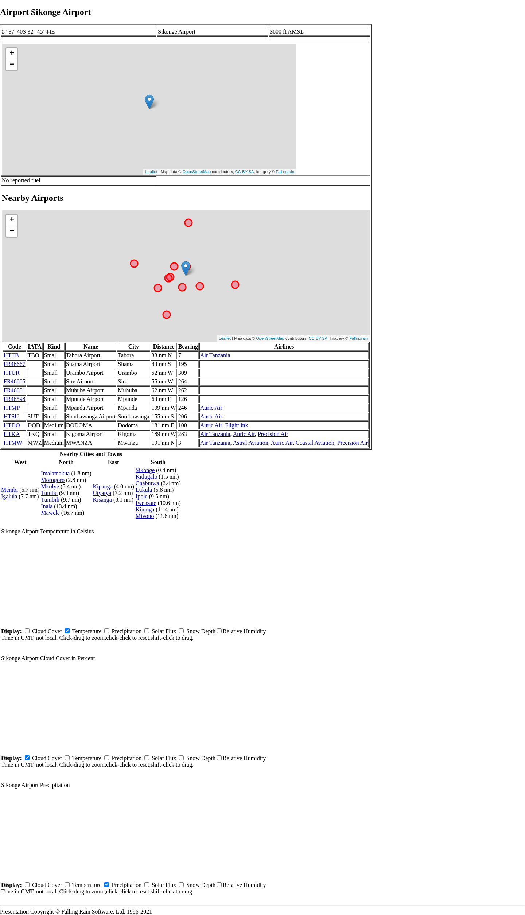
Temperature (87, 631)
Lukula (144, 490)
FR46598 (15, 399)
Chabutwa (147, 483)
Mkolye (50, 486)
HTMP (12, 408)
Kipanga (103, 486)
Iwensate (146, 503)
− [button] (11, 64)
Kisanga (102, 500)
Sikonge (145, 470)
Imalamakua (55, 473)
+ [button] (11, 53)
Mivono (145, 516)
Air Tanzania (215, 355)
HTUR (12, 373)
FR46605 (15, 381)
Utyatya (102, 493)
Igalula (9, 496)
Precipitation (126, 631)
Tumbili (50, 500)
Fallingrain (285, 172)
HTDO (12, 425)
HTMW (13, 443)
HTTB (11, 355)
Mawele (50, 513)
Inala (46, 506)
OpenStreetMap (197, 172)
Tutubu (49, 493)
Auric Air (211, 408)
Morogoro (53, 480)
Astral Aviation (250, 443)
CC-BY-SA (244, 172)
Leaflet (151, 172)
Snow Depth (200, 631)
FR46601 (15, 390)
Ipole (142, 496)
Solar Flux (164, 631)
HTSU (11, 416)
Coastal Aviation (315, 443)
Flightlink (236, 425)
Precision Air (273, 434)
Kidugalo (147, 477)
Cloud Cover (47, 631)
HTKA (12, 434)
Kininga (145, 509)
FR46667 (15, 364)
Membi (9, 490)
